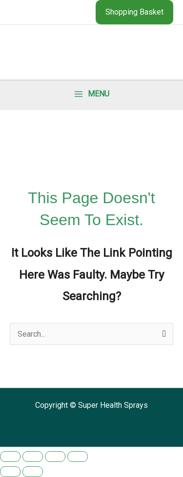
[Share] (55, 456)
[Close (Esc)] (77, 456)
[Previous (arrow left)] (10, 471)
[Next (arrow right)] (32, 471)
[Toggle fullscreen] (32, 456)
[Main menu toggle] (92, 94)
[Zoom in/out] (10, 456)
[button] (134, 12)
